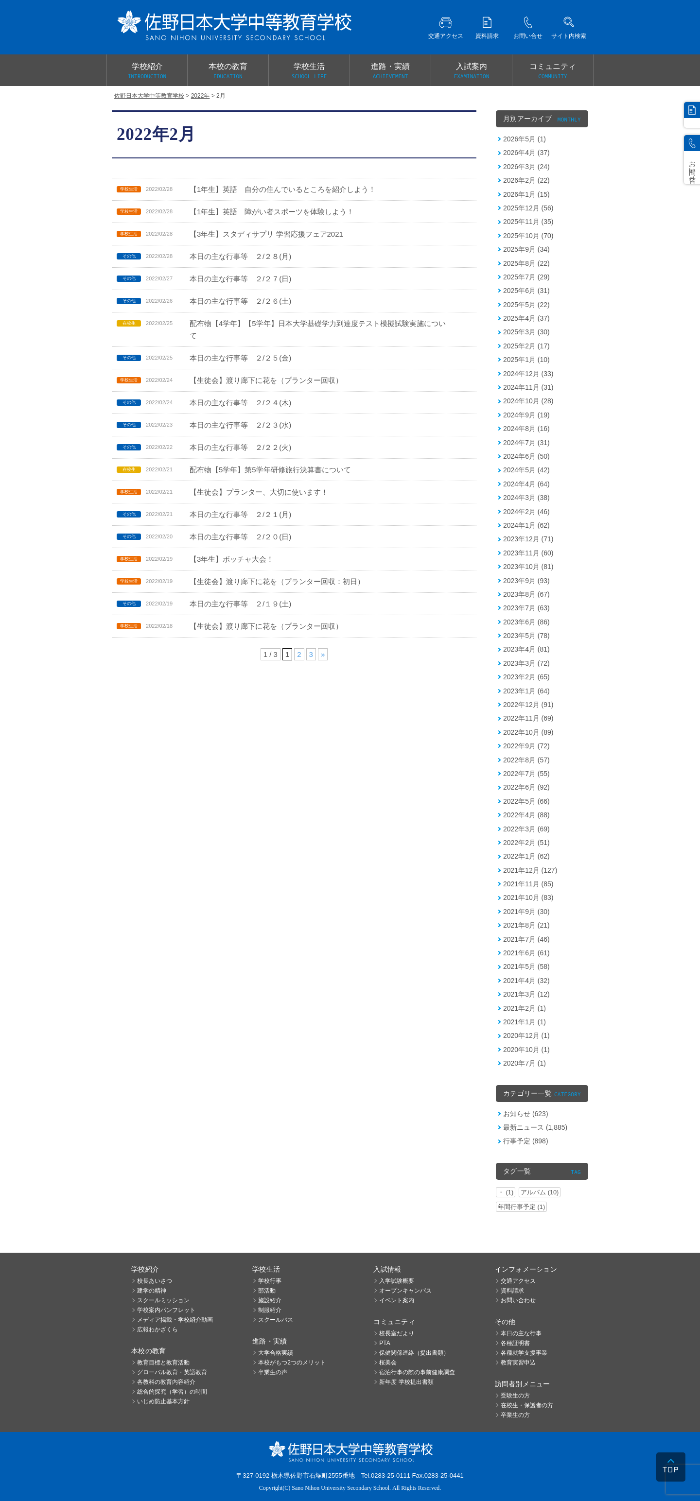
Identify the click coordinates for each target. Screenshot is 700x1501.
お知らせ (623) (525, 1114)
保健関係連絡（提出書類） (414, 1352)
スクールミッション (163, 1300)
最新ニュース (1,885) (535, 1127)
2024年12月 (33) (528, 374)
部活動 (267, 1290)
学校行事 (269, 1280)
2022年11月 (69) (528, 718)
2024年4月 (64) (526, 484)
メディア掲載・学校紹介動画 (175, 1319)
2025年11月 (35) (528, 221)
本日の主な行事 (521, 1333)
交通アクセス (518, 1280)
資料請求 (512, 1290)
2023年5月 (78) (526, 635)
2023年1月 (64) (526, 691)
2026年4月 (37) (526, 152)
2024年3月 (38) (526, 497)
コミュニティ (552, 71)
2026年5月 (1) (524, 139)
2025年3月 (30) (526, 332)
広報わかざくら (157, 1329)
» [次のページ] (323, 654)
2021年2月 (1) (524, 1008)
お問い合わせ (518, 1300)
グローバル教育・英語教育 (172, 1372)
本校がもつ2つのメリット (292, 1362)
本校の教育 (228, 71)
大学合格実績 (275, 1352)
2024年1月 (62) (526, 525)
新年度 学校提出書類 (406, 1382)
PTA (384, 1343)
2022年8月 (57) (526, 760)
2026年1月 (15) (526, 194)
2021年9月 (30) (526, 911)
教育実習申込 (518, 1362)
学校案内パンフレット (166, 1310)
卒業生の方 (515, 1415)
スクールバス (275, 1319)
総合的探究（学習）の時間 (172, 1391)
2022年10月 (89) (528, 732)
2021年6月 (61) (526, 953)
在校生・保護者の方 (527, 1405)
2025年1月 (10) (526, 359)
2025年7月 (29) (526, 277)
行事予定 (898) (525, 1141)
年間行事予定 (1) (521, 1206)
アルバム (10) (540, 1192)
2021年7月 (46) (526, 939)
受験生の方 (515, 1395)
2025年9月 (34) (526, 249)
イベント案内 (396, 1300)
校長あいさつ (154, 1280)
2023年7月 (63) (526, 608)
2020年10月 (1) (526, 1049)
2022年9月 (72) (526, 746)
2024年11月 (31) (528, 387)
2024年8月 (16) (526, 428)
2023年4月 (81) (526, 649)
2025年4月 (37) (526, 318)
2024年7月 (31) (526, 443)
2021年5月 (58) (526, 966)
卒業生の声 (272, 1372)
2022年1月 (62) (526, 856)
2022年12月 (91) (528, 704)
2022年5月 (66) (526, 801)
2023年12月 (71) (528, 539)
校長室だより (396, 1333)
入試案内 (471, 71)
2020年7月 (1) (524, 1063)
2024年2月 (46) (526, 512)
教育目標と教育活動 (163, 1362)
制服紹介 (269, 1310)
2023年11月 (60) (528, 553)
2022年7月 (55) (526, 773)
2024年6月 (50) (526, 456)
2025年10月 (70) (528, 236)
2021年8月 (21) (526, 925)
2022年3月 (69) (526, 829)
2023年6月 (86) (526, 622)
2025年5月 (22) (526, 305)
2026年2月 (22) (526, 180)
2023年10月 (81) (528, 566)
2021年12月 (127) (530, 870)
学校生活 (309, 71)
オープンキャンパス (405, 1290)
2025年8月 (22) (526, 263)
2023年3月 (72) (526, 663)
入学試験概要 (396, 1280)
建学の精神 (151, 1290)
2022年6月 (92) (526, 787)
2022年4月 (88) (526, 815)
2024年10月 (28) (528, 401)
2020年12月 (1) (526, 1035)
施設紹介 (269, 1300)
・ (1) (505, 1192)
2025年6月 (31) (526, 290)
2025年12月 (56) (528, 208)
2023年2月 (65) (526, 677)
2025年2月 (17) (526, 346)
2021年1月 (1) (524, 1022)
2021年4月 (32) (526, 980)
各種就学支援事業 (524, 1352)
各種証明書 (515, 1343)
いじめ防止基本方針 (163, 1401)
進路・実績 (390, 71)
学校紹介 (147, 71)
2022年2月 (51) (526, 842)
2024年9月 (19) (526, 415)
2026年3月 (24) (526, 167)
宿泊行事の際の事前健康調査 (417, 1372)
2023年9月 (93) (526, 581)
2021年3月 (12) (526, 994)
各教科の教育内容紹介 (166, 1382)
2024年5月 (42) (526, 470)
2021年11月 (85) (528, 884)
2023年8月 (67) (526, 594)
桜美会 (388, 1362)
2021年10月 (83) (528, 897)
